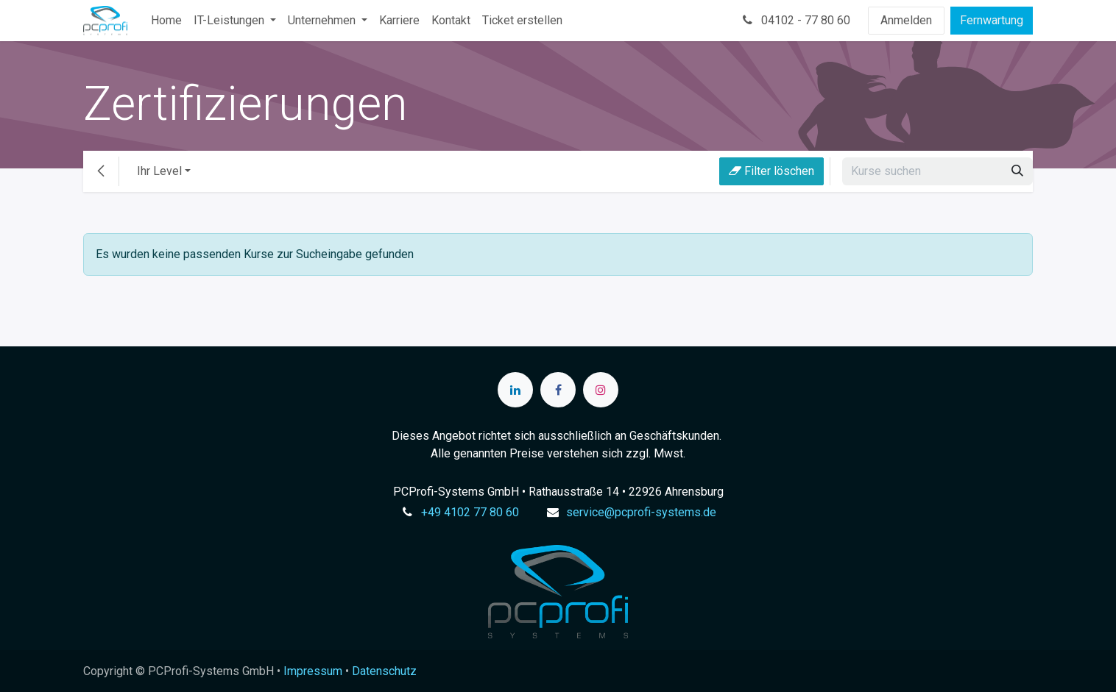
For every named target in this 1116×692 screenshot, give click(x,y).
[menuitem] (166, 20)
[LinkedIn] (515, 389)
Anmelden (906, 20)
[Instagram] (600, 389)
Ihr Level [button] (159, 171)
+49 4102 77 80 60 (470, 512)
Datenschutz (384, 671)
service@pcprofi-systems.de (641, 512)
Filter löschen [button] (771, 171)
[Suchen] (1017, 171)
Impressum (312, 671)
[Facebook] (558, 389)
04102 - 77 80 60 (795, 20)
